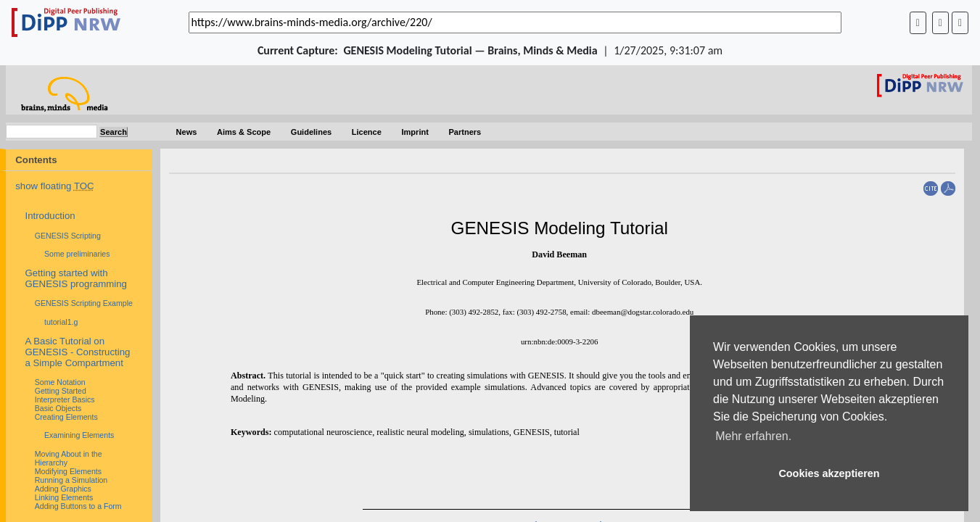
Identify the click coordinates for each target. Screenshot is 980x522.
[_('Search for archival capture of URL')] (515, 22)
